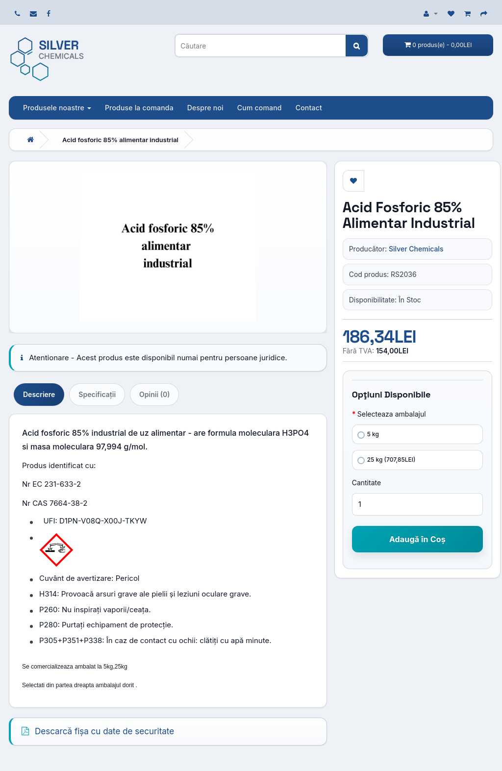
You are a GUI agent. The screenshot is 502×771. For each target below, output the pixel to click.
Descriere (39, 394)
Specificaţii (97, 394)
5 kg (368, 434)
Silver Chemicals (416, 249)
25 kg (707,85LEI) (386, 460)
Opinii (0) (154, 394)
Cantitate (366, 482)
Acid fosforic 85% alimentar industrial (120, 140)
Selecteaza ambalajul (391, 414)
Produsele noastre (57, 107)
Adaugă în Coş (417, 539)
